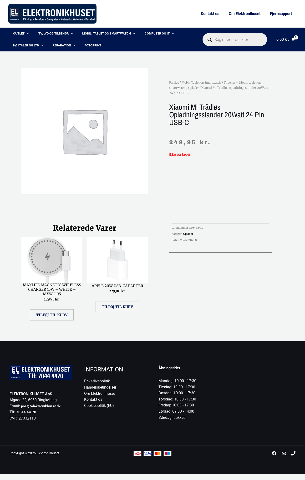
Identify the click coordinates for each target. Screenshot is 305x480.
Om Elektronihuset (247, 13)
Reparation (19, 49)
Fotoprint (43, 49)
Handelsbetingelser (100, 393)
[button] (22, 35)
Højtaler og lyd (170, 35)
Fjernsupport (282, 13)
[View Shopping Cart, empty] (285, 42)
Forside (174, 87)
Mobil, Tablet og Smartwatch (92, 35)
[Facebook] (274, 459)
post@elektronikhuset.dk (42, 412)
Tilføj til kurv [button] (52, 320)
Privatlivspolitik (97, 387)
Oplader (195, 92)
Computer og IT (136, 35)
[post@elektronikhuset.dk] (284, 459)
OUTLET (16, 35)
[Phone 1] (293, 459)
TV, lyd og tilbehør (45, 35)
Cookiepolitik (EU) (99, 411)
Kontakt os (215, 13)
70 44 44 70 (26, 418)
